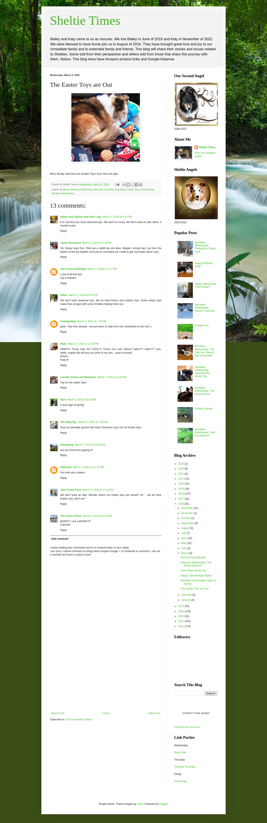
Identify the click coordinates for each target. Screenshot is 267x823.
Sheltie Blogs (147, 189)
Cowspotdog (68, 321)
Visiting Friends (204, 408)
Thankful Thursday (184, 766)
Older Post (154, 713)
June (184, 538)
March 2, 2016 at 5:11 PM (96, 242)
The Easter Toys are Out (194, 588)
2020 (181, 483)
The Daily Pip (68, 422)
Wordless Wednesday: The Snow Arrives (204, 391)
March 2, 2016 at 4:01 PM (117, 216)
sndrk (140, 803)
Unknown (66, 467)
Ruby (63, 343)
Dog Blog (109, 189)
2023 (181, 468)
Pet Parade (180, 781)
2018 (181, 493)
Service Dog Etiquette (193, 557)
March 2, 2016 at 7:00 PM (91, 321)
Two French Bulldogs (73, 268)
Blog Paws (180, 752)
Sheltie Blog (133, 189)
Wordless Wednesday (63, 193)
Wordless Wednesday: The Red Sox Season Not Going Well (204, 351)
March (185, 553)
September (188, 523)
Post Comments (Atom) (79, 719)
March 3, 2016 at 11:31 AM (88, 467)
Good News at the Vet (193, 570)
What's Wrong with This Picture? (205, 285)
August (185, 528)
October (186, 518)
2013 (181, 616)
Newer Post (57, 713)
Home (106, 713)
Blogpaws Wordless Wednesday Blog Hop (81, 189)
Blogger (163, 803)
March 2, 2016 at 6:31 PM (83, 295)
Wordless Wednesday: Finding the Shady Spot (205, 247)
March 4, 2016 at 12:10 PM (98, 489)
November (187, 513)
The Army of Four (71, 515)
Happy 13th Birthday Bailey (196, 575)
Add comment (59, 538)
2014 (181, 611)
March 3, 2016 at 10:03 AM (90, 444)
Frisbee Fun (202, 325)
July (184, 533)
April (184, 548)
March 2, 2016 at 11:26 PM (83, 343)
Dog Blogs (120, 189)
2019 (181, 488)
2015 (181, 606)
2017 (181, 498)
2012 (181, 621)
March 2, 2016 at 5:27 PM (102, 268)
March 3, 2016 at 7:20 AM (93, 422)
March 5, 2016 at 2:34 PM (97, 515)
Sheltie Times (85, 20)
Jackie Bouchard (70, 242)
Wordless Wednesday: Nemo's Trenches (205, 307)
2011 (181, 626)
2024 (181, 463)
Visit (187, 727)
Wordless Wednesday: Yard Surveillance (205, 432)
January (186, 599)
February (186, 594)
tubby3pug (66, 444)
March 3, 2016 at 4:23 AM (111, 377)
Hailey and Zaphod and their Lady (80, 216)
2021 (181, 478)
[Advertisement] (106, 679)
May (184, 543)
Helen (63, 295)
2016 (181, 503)
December (187, 508)
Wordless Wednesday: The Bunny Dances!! (196, 564)
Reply (63, 230)
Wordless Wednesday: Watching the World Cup (202, 372)
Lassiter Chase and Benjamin (78, 377)
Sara (63, 399)
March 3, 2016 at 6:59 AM (81, 399)
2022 (181, 473)
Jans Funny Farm (70, 489)
